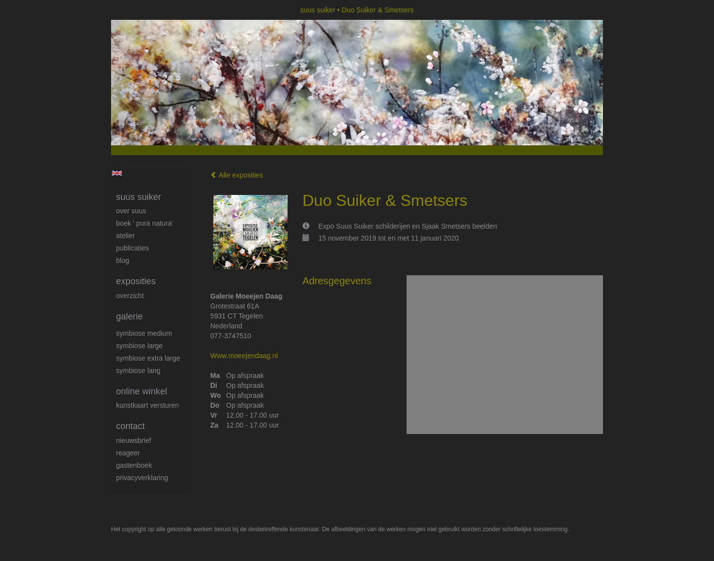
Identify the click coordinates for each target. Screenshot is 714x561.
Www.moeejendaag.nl (244, 356)
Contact (130, 426)
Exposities (136, 281)
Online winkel (141, 391)
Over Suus (131, 211)
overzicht (130, 296)
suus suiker (318, 10)
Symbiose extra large (148, 358)
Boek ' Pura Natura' (144, 223)
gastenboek (134, 465)
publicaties (132, 248)
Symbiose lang (138, 370)
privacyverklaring (142, 478)
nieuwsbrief (133, 440)
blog (122, 260)
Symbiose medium (144, 333)
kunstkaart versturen (147, 405)
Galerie (129, 316)
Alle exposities (236, 175)
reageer (128, 453)
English (116, 173)
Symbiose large (139, 346)
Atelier (125, 236)
